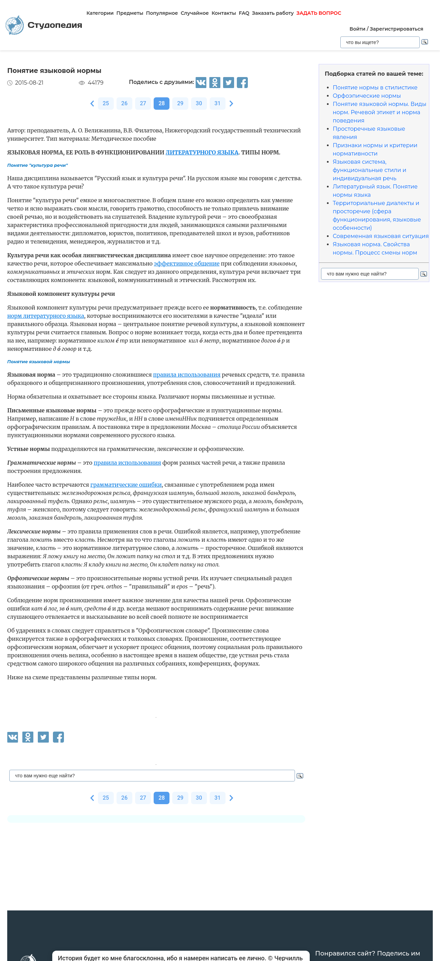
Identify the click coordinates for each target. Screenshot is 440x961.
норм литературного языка (45, 315)
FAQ (244, 13)
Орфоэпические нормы (367, 96)
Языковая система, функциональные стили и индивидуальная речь (369, 170)
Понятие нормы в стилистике (375, 87)
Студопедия (44, 25)
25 (106, 103)
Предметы (130, 13)
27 (143, 103)
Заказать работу (273, 13)
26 (124, 103)
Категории (99, 13)
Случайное (195, 13)
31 (217, 103)
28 (161, 103)
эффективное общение (187, 263)
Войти (357, 29)
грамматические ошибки (126, 484)
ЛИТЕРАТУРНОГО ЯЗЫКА (202, 152)
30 (199, 103)
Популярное (162, 13)
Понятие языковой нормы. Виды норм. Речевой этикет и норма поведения (379, 112)
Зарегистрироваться (396, 29)
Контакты (223, 13)
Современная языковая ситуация (381, 236)
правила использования (186, 374)
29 (180, 103)
